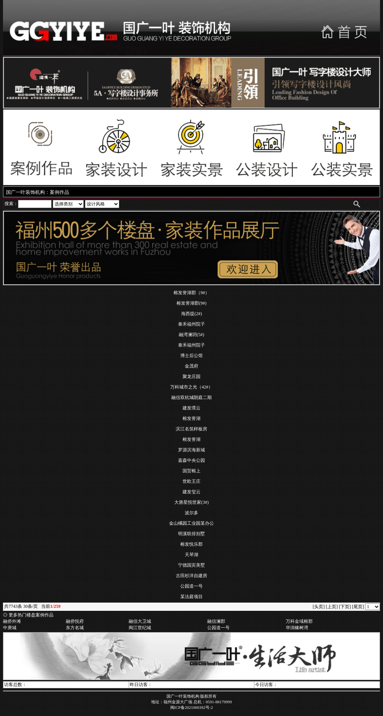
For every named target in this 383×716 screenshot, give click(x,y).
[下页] (345, 606)
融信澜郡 (216, 621)
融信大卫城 (140, 621)
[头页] (319, 606)
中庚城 (9, 627)
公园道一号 (218, 627)
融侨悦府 (75, 621)
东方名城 (75, 627)
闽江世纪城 (140, 627)
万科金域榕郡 (299, 621)
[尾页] (358, 606)
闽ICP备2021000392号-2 (191, 707)
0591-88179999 (219, 702)
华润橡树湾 (297, 627)
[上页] (332, 606)
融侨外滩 (12, 621)
